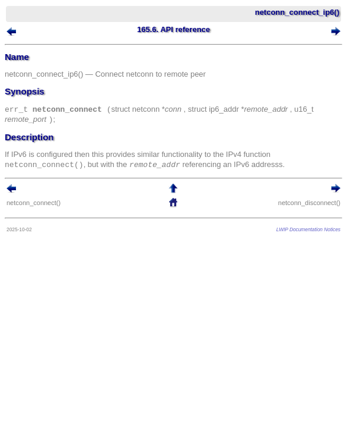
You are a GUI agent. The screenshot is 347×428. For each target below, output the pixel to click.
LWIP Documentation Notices (308, 229)
